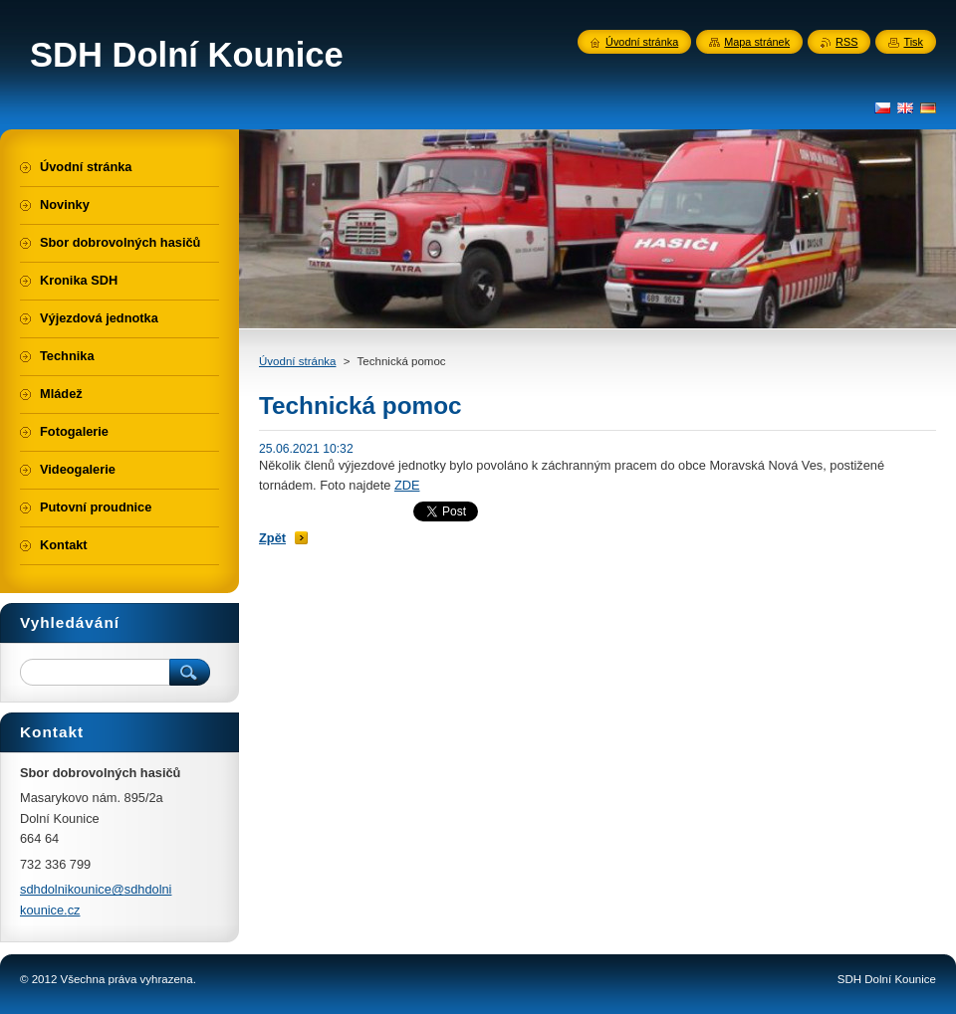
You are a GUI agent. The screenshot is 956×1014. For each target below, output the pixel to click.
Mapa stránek (757, 42)
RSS (846, 42)
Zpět (272, 537)
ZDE (407, 485)
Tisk (913, 42)
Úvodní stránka (297, 361)
